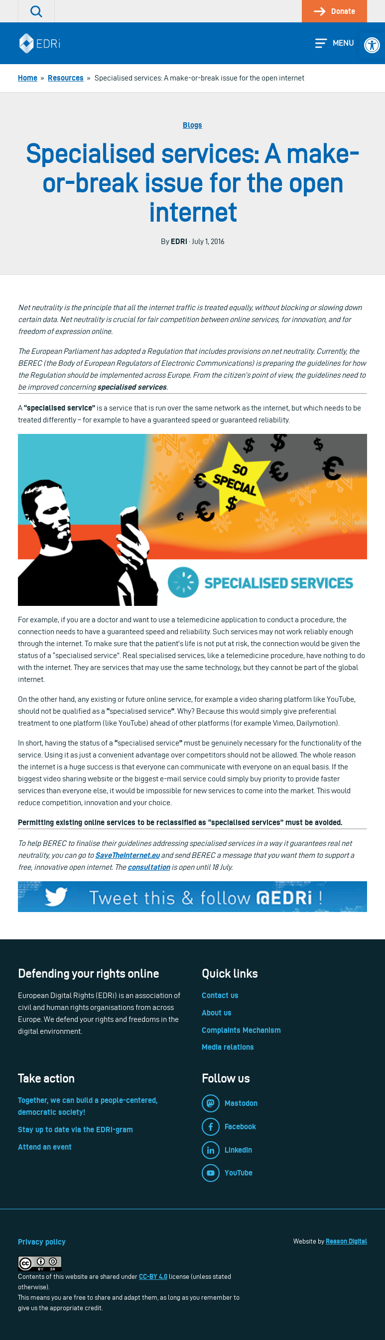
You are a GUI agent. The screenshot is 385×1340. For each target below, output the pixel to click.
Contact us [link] (220, 995)
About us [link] (217, 1012)
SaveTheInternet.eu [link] (127, 855)
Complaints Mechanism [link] (241, 1030)
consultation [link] (149, 867)
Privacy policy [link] (42, 1242)
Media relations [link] (228, 1047)
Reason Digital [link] (346, 1241)
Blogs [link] (192, 125)
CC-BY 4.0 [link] (153, 1276)
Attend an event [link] (45, 1147)
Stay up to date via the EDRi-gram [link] (75, 1129)
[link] (372, 45)
